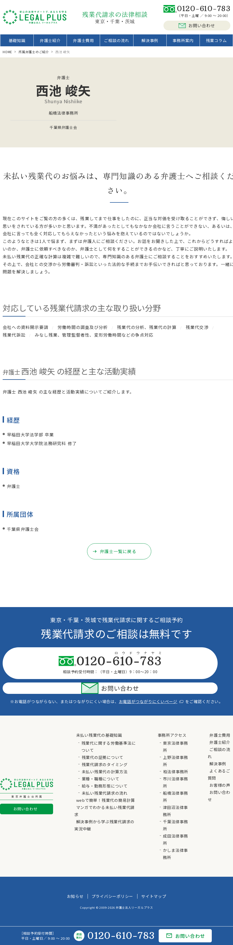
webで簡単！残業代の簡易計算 (105, 785)
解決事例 (149, 42)
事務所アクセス (172, 720)
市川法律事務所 (175, 767)
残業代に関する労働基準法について (108, 732)
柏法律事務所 (175, 757)
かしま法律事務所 (175, 839)
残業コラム (214, 42)
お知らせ (75, 881)
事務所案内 (181, 42)
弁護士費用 (84, 42)
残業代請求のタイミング (105, 750)
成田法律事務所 (175, 825)
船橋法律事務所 (175, 782)
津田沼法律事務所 (175, 796)
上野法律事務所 (175, 746)
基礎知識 (19, 42)
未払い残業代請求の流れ (105, 778)
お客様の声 (219, 770)
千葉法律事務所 (175, 810)
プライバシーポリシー (112, 881)
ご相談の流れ (116, 42)
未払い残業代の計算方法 (105, 757)
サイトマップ (153, 881)
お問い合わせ (197, 25)
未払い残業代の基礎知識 (99, 720)
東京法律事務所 (175, 732)
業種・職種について (100, 764)
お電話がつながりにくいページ (151, 687)
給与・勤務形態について (105, 771)
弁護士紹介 (51, 42)
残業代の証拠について (103, 742)
